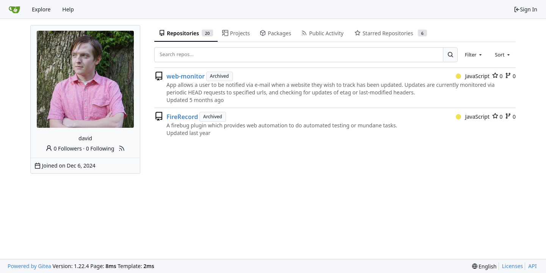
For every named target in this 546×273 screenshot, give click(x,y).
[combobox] (474, 54)
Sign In (525, 9)
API (532, 266)
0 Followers (64, 148)
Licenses (512, 266)
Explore (41, 9)
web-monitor (185, 76)
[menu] (484, 266)
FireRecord (182, 117)
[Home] (14, 9)
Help (68, 9)
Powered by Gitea (29, 266)
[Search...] (450, 54)
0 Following (100, 148)
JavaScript (473, 76)
